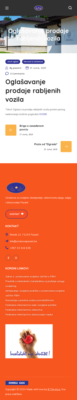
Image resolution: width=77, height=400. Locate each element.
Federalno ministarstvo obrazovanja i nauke (29, 314)
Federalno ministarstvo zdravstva (23, 310)
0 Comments (17, 73)
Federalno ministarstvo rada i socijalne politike (30, 305)
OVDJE (43, 114)
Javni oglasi (12, 61)
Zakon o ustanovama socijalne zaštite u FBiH (30, 276)
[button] (70, 8)
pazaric (17, 68)
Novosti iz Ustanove (33, 61)
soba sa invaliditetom (42, 300)
